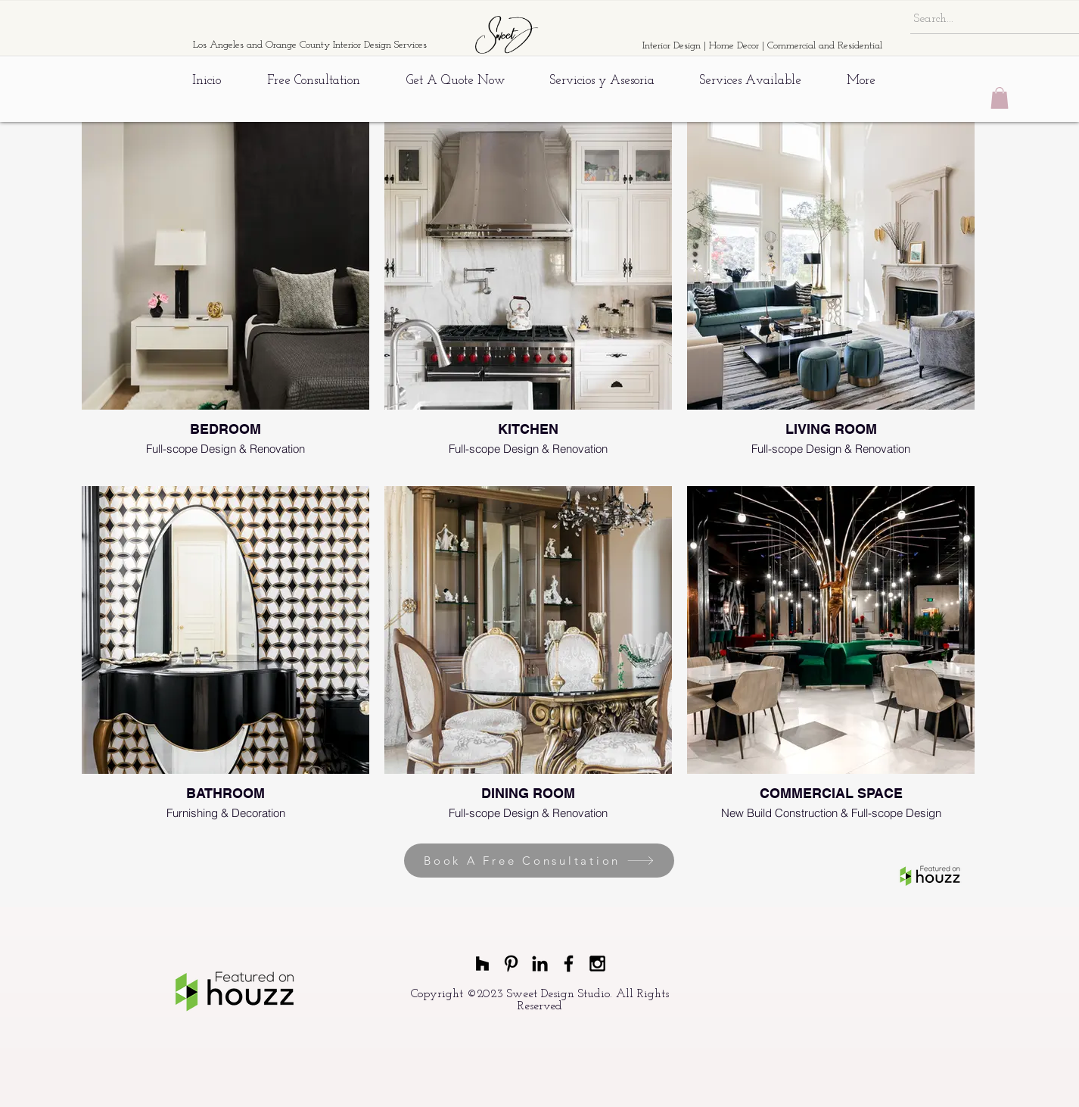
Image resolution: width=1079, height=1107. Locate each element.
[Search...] (992, 19)
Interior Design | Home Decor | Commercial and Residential (762, 45)
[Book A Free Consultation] (539, 861)
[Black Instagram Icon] (597, 963)
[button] (999, 98)
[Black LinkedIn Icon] (540, 963)
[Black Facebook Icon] (569, 963)
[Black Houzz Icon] (482, 963)
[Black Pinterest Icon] (511, 963)
